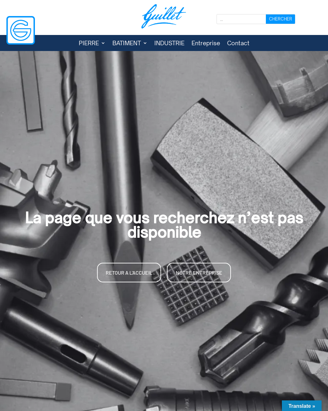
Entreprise (206, 44)
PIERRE (89, 44)
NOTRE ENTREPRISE (199, 273)
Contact (238, 44)
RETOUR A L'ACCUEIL (129, 273)
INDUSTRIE (169, 44)
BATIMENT (126, 44)
